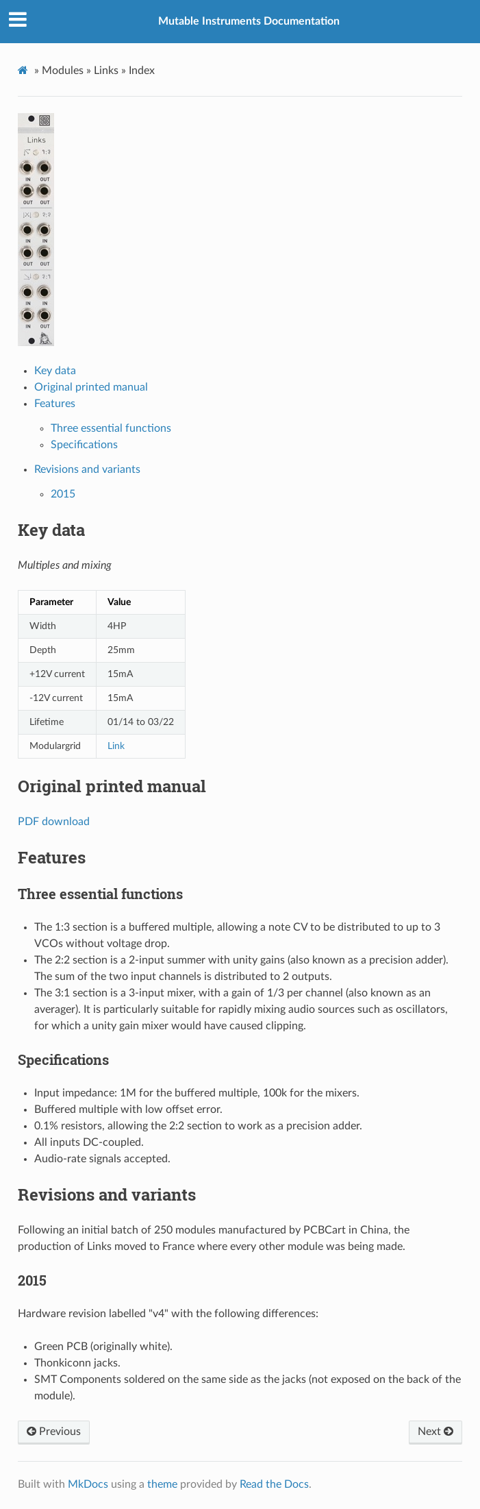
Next (435, 1431)
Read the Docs (274, 1484)
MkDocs (88, 1484)
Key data (55, 370)
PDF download (54, 821)
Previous (54, 1431)
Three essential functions (111, 428)
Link (116, 746)
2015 (63, 494)
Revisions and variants (87, 469)
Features (54, 403)
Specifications (84, 444)
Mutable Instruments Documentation (249, 21)
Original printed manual (91, 387)
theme (162, 1484)
